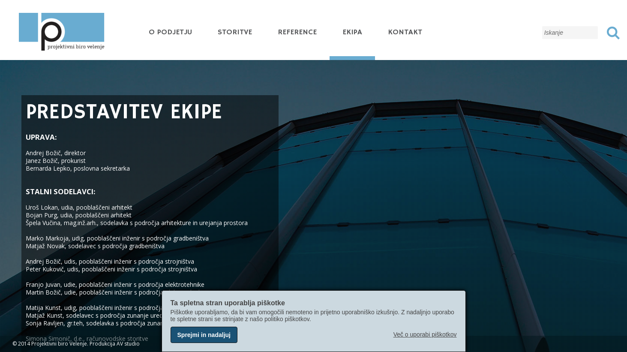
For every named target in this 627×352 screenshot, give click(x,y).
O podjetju (170, 32)
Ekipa (352, 32)
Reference (297, 32)
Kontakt (405, 32)
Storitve (235, 32)
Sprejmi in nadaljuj (204, 334)
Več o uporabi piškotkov (425, 334)
